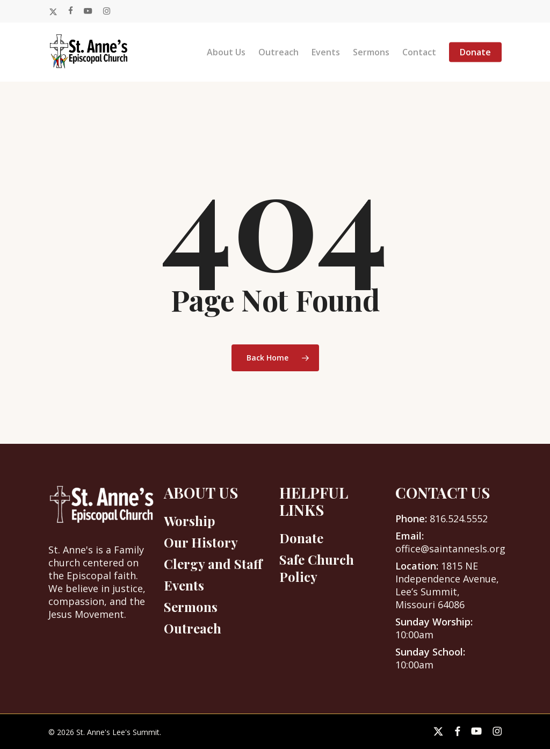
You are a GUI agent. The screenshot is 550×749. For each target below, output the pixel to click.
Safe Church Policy (316, 568)
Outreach (192, 628)
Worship (189, 520)
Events (184, 585)
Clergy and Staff (213, 563)
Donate (301, 537)
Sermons (191, 606)
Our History (201, 542)
